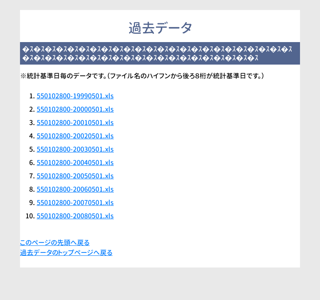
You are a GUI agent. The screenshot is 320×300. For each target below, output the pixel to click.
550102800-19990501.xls (75, 95)
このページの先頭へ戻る (55, 242)
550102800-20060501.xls (75, 189)
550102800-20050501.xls (75, 175)
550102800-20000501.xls (75, 109)
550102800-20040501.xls (75, 162)
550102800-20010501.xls (75, 122)
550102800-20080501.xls (75, 215)
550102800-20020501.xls (75, 135)
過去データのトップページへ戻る (66, 252)
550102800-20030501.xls (75, 149)
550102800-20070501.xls (75, 202)
